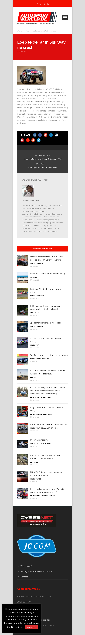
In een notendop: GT (39, 440)
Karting (40, 296)
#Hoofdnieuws (37, 397)
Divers (40, 263)
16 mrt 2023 (34, 266)
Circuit (33, 263)
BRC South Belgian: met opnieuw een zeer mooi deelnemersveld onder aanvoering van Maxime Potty (47, 390)
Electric (34, 277)
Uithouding (52, 428)
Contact (24, 577)
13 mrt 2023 (34, 482)
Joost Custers (30, 200)
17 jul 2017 (21, 51)
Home (19, 31)
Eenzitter (41, 359)
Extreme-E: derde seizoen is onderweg (47, 274)
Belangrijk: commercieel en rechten (37, 571)
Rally (27, 31)
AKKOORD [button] (31, 627)
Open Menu (65, 17)
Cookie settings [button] (14, 627)
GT (38, 345)
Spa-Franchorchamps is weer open (45, 323)
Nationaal (41, 428)
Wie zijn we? (26, 566)
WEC (39, 479)
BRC (31, 313)
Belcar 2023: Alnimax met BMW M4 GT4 (48, 424)
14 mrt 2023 (34, 380)
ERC (45, 414)
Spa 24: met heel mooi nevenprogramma (49, 355)
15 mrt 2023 (34, 280)
